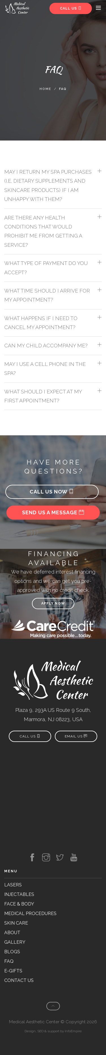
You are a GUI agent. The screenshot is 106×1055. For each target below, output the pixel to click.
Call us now (52, 492)
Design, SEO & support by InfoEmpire (53, 1031)
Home (45, 89)
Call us (71, 8)
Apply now (53, 603)
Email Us (76, 736)
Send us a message (53, 512)
